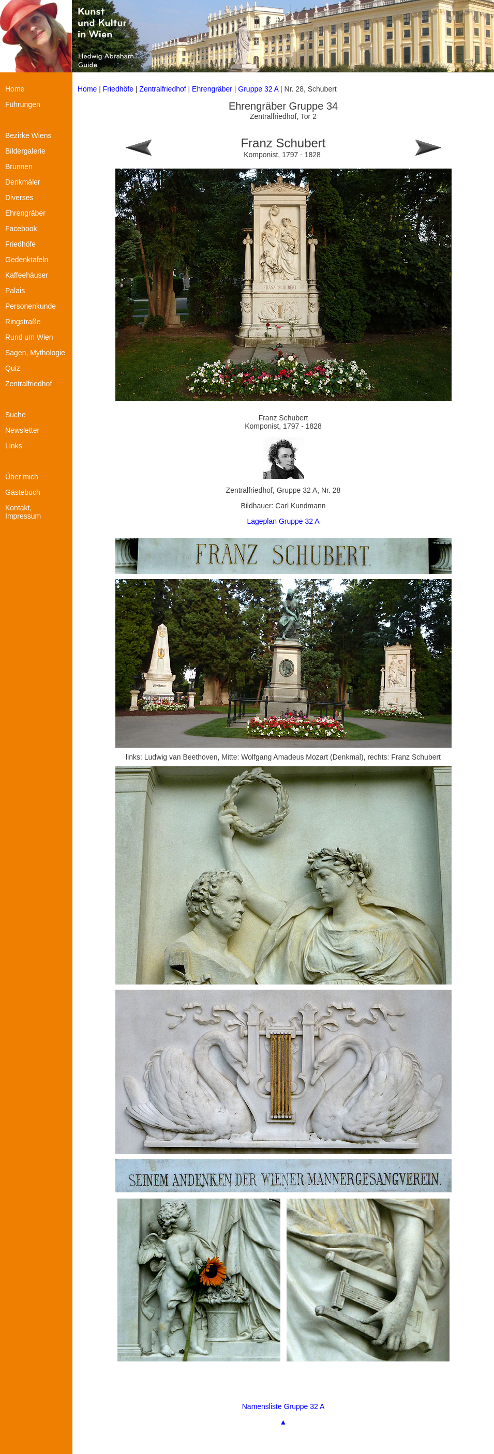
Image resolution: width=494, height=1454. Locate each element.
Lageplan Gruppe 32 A (283, 521)
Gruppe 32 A (259, 89)
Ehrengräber (212, 89)
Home (87, 89)
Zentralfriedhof (162, 89)
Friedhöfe (118, 89)
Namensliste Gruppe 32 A (283, 1406)
